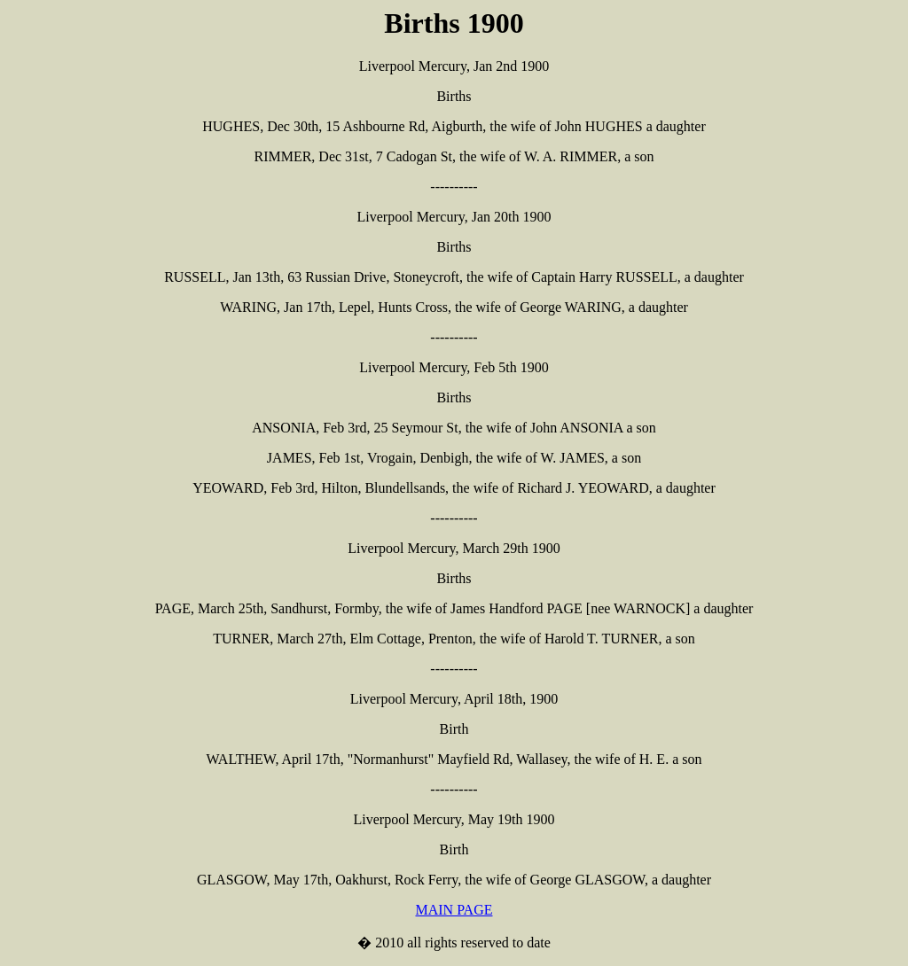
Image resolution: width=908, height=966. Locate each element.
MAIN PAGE (454, 909)
